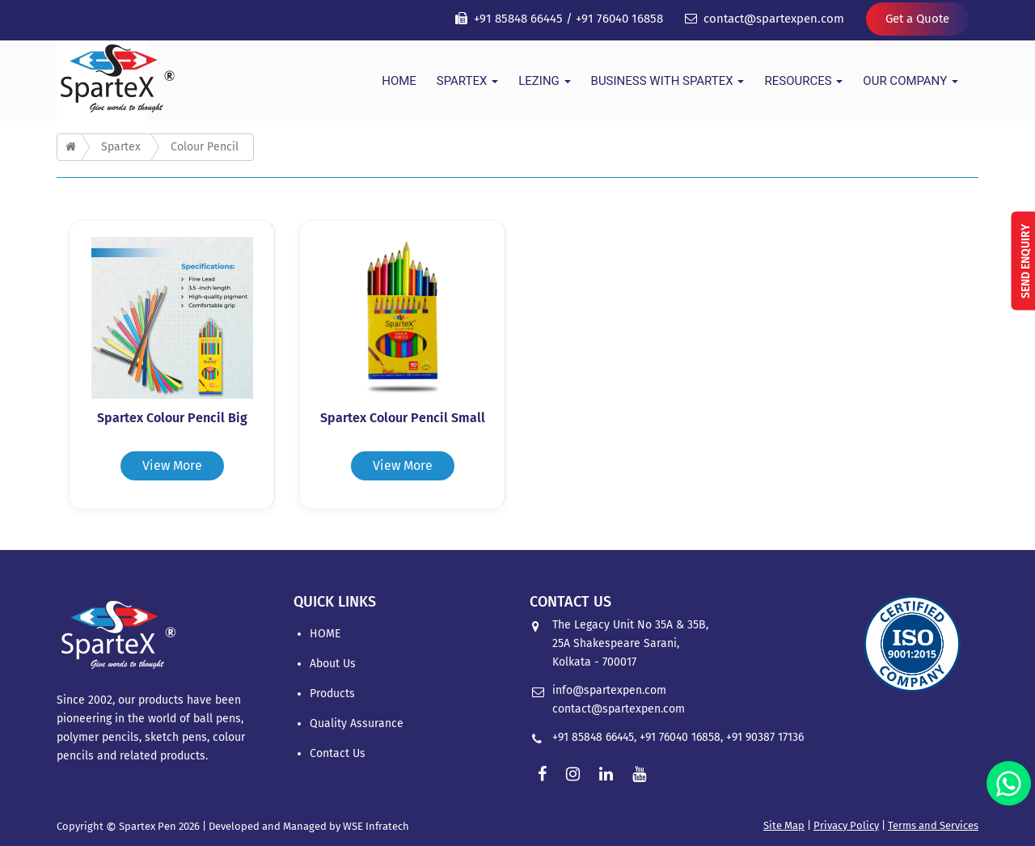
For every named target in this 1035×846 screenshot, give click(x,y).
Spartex (467, 81)
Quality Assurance (356, 723)
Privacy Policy (846, 825)
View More (172, 465)
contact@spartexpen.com (773, 18)
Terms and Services (933, 825)
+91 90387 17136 (765, 737)
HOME (399, 81)
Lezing (544, 81)
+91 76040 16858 (619, 18)
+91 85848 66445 (518, 18)
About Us (333, 663)
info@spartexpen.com (609, 690)
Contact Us (337, 753)
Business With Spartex (668, 81)
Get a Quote (917, 18)
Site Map (784, 825)
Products (332, 693)
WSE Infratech (376, 826)
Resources (803, 81)
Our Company (910, 81)
